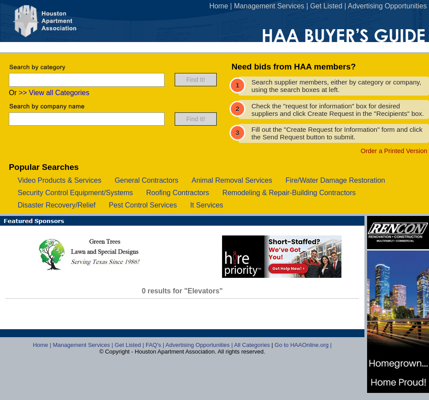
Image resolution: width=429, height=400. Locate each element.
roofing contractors (177, 192)
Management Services (269, 6)
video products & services (59, 180)
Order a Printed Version (394, 150)
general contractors (146, 180)
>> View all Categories (54, 92)
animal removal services (232, 180)
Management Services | (84, 345)
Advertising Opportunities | (199, 345)
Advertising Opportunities (387, 6)
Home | (43, 345)
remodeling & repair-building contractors (289, 192)
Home (218, 6)
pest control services (143, 205)
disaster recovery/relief (57, 205)
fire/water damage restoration (335, 180)
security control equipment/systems (75, 192)
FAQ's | (155, 345)
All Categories (253, 345)
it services (206, 205)
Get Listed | (130, 345)
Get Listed (326, 6)
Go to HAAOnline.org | (303, 345)
